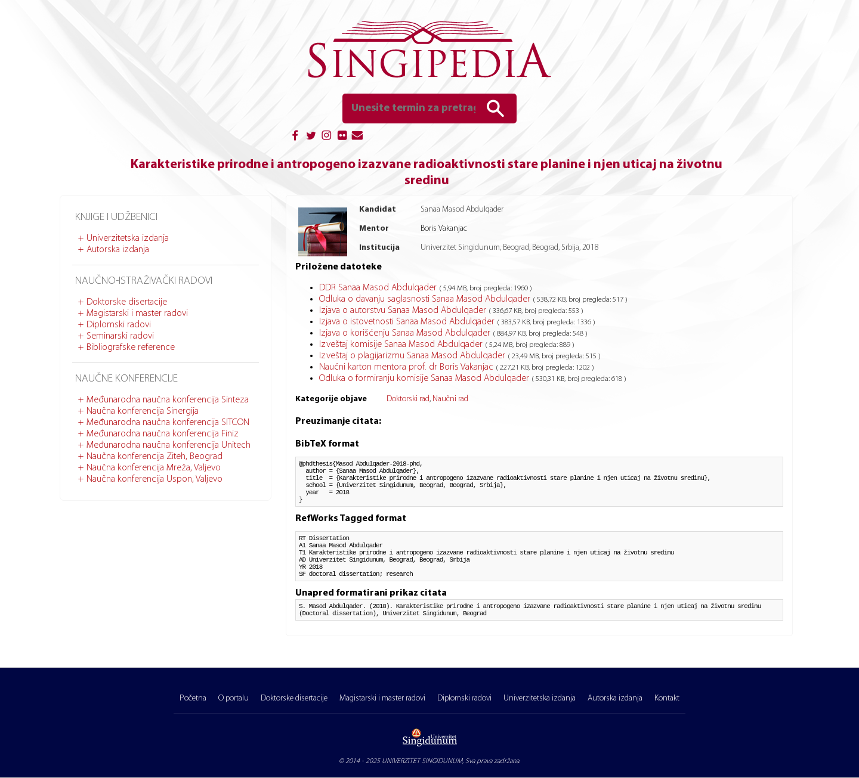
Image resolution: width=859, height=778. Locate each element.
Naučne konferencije (126, 379)
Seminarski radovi (120, 336)
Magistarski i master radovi (137, 313)
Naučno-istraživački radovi (143, 281)
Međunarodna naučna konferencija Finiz (162, 434)
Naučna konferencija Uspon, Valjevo (154, 479)
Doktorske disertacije (126, 302)
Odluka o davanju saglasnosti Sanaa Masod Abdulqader (426, 299)
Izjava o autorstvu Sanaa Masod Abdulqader (404, 310)
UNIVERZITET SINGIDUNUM (422, 761)
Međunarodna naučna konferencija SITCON (167, 422)
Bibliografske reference (130, 347)
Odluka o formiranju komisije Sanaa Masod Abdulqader (425, 378)
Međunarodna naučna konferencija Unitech (168, 445)
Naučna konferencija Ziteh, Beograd (154, 456)
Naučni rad (450, 399)
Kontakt (666, 698)
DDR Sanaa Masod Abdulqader (379, 288)
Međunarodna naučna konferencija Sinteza (167, 400)
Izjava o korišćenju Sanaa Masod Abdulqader (406, 333)
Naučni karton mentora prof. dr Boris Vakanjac (407, 367)
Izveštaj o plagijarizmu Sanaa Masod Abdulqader (413, 356)
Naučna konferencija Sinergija (142, 411)
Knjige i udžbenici (116, 217)
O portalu (233, 698)
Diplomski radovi (118, 325)
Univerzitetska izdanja (127, 238)
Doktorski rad (408, 399)
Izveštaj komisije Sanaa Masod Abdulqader (402, 344)
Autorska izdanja (117, 250)
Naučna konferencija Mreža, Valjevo (153, 468)
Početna (193, 698)
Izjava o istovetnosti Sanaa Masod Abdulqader (408, 322)
